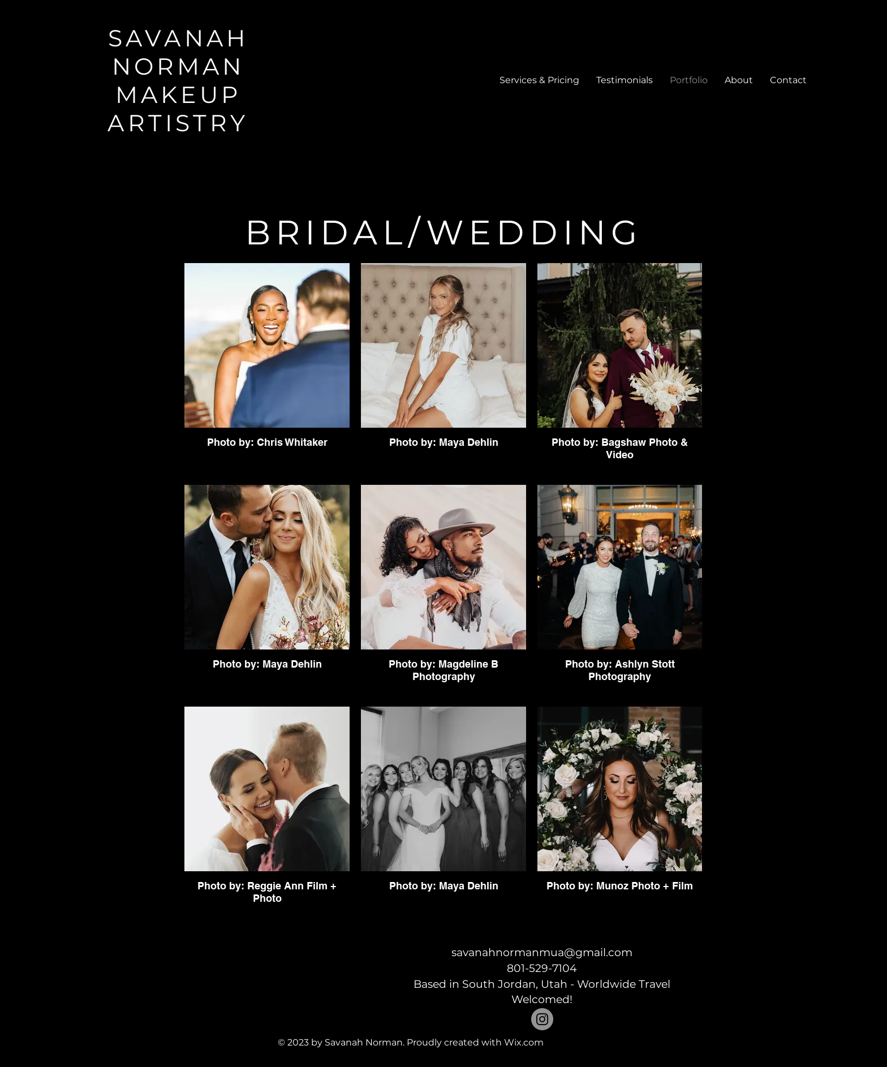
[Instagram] (542, 1019)
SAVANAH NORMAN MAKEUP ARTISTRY (177, 80)
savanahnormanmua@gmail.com (541, 952)
